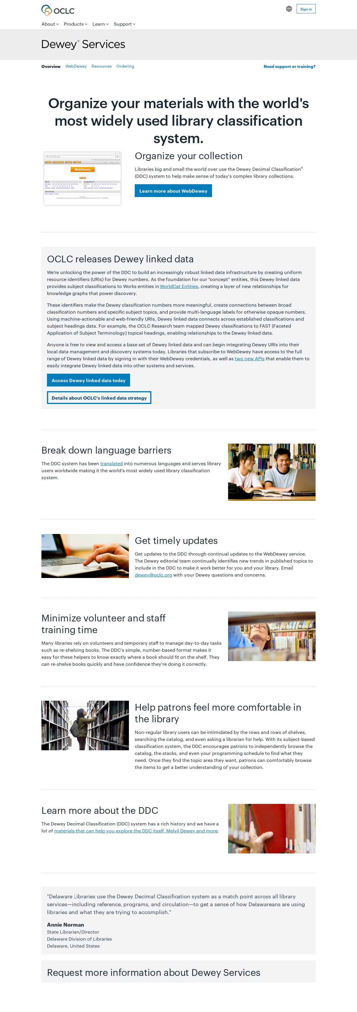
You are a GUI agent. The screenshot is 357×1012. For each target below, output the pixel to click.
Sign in (306, 8)
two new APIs (250, 358)
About (48, 24)
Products (74, 24)
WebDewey (76, 66)
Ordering (125, 66)
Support (123, 24)
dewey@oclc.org (153, 575)
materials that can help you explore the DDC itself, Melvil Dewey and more (136, 830)
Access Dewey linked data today (88, 380)
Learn (98, 24)
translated (111, 463)
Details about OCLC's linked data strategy (99, 397)
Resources (102, 66)
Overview (51, 66)
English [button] (289, 8)
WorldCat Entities (179, 286)
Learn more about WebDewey (173, 190)
